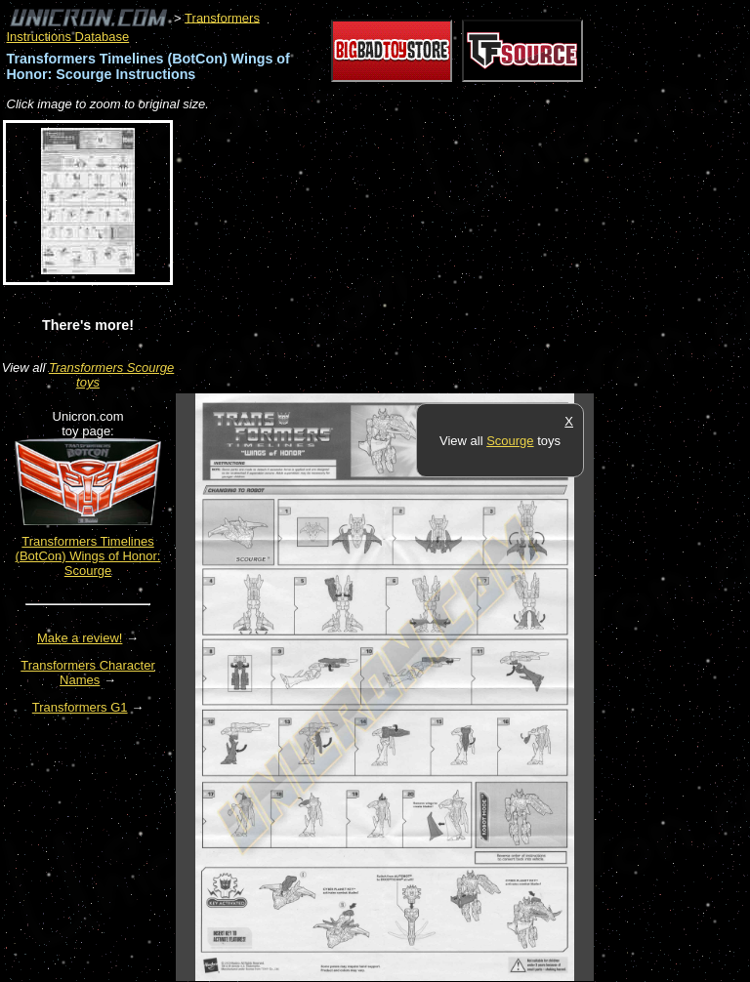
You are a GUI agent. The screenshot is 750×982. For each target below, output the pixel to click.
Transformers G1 (80, 707)
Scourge (509, 440)
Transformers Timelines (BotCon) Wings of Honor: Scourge (88, 556)
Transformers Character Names (88, 672)
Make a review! (79, 638)
